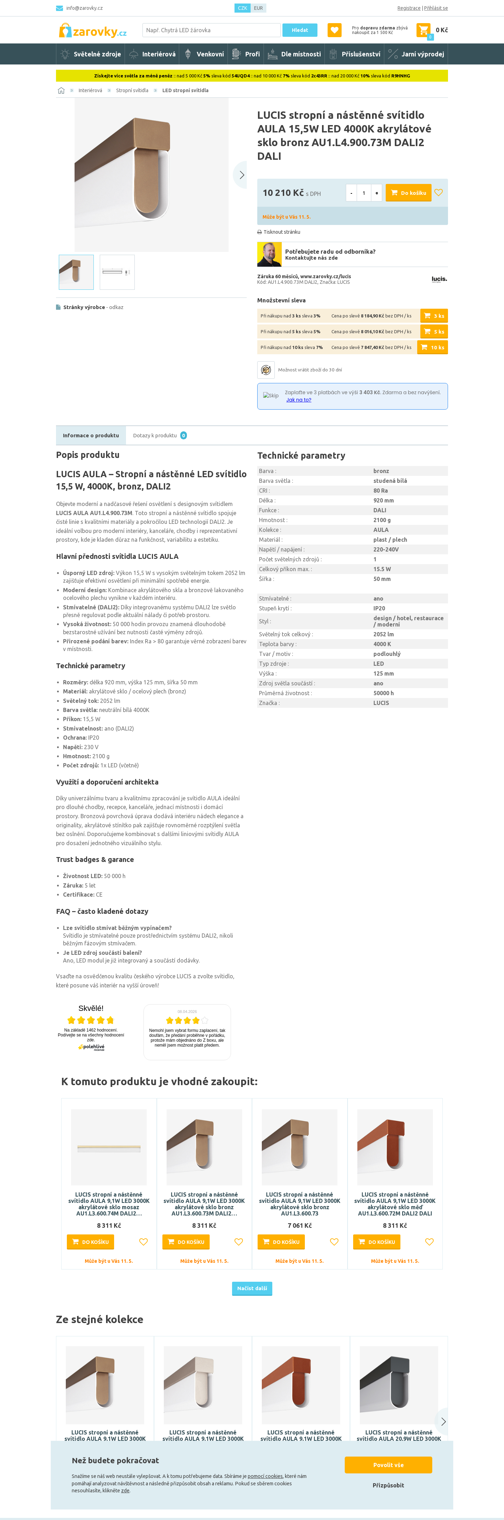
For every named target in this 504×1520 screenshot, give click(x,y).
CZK (242, 8)
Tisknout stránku (282, 232)
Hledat (300, 30)
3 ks (439, 316)
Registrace (409, 8)
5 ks (439, 332)
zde (125, 1490)
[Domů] (61, 90)
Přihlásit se (436, 8)
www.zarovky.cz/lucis (325, 276)
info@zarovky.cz (84, 8)
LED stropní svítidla (185, 90)
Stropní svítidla (132, 90)
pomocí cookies (265, 1476)
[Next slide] (240, 175)
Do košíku (413, 193)
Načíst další (252, 1288)
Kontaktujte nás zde (311, 258)
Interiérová (90, 90)
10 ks (437, 347)
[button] (434, 1421)
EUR (258, 8)
